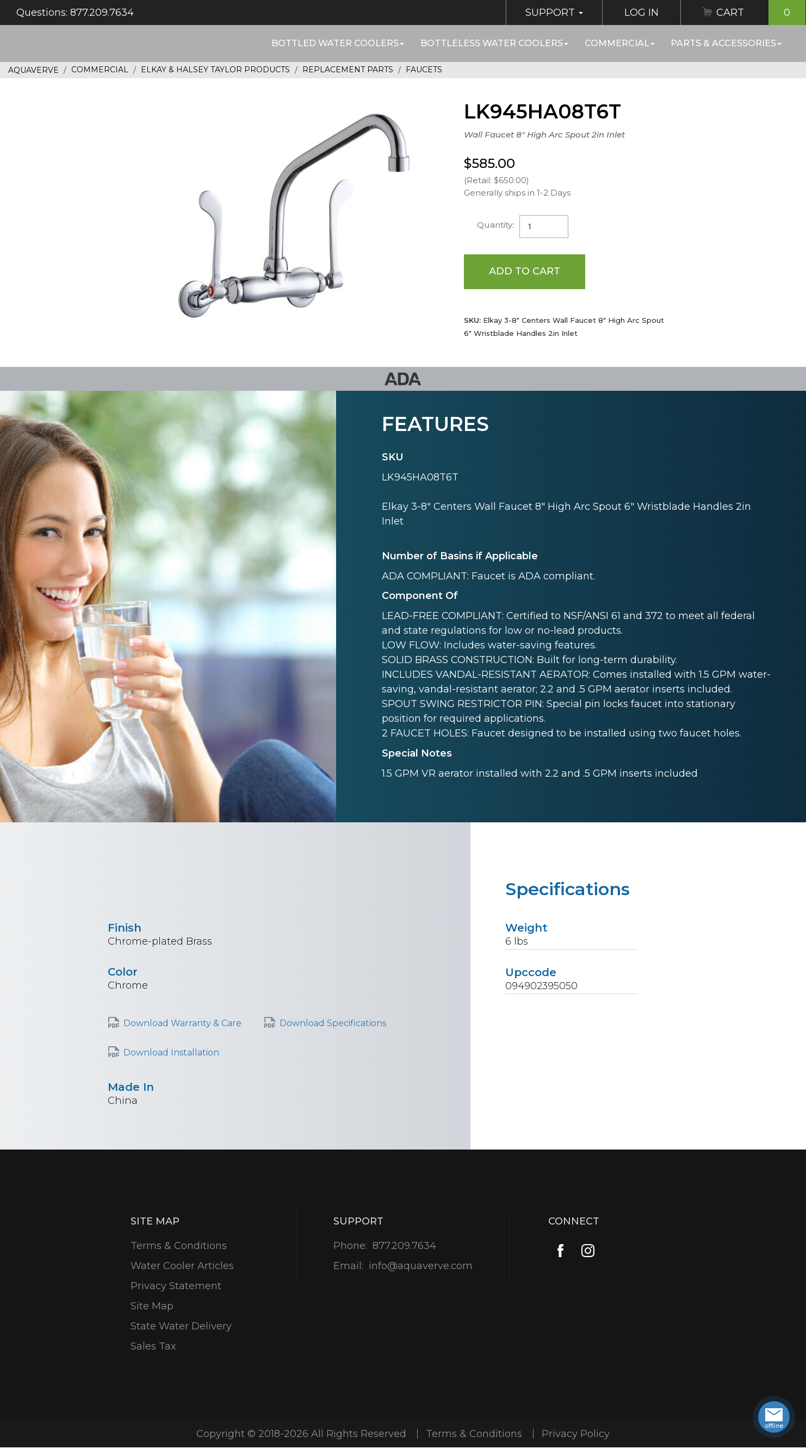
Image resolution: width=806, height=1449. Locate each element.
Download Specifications (333, 1023)
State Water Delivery (181, 1326)
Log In (641, 12)
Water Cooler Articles (182, 1266)
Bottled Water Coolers (337, 43)
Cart (760, 12)
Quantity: (495, 225)
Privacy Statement (176, 1286)
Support (554, 12)
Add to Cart (524, 271)
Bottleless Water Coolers (494, 43)
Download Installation (171, 1052)
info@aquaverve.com (421, 1266)
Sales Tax (153, 1346)
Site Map (152, 1306)
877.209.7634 (404, 1246)
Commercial (620, 43)
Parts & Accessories (726, 43)
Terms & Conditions (179, 1246)
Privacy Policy (576, 1434)
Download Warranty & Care (182, 1023)
